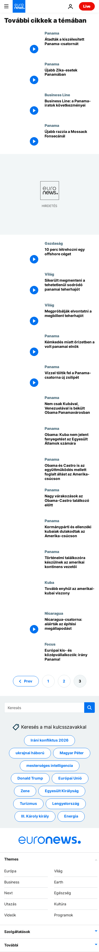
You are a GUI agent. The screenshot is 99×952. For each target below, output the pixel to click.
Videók (10, 915)
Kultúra (60, 904)
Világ (49, 274)
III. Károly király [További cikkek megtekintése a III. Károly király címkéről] (35, 816)
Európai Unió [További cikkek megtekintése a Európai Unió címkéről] (70, 778)
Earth (58, 881)
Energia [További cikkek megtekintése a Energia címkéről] (71, 816)
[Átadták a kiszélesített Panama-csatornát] (70, 46)
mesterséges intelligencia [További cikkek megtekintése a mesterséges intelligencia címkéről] (49, 765)
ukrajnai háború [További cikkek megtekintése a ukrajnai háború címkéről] (30, 753)
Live (87, 6)
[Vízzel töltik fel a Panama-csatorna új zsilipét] (70, 380)
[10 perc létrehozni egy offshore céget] (70, 256)
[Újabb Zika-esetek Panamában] (70, 77)
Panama (52, 33)
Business (11, 881)
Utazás (10, 904)
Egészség (62, 893)
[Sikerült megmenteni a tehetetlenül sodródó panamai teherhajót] (70, 287)
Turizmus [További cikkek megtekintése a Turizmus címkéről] (28, 803)
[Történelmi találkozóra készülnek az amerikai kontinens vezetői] (70, 565)
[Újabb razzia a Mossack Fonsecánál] (70, 138)
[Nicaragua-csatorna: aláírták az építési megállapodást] (70, 626)
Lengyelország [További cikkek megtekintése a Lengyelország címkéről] (65, 803)
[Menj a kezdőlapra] (19, 6)
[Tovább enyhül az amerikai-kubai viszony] (70, 595)
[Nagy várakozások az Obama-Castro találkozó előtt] (70, 503)
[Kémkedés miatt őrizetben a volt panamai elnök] (70, 349)
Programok (63, 915)
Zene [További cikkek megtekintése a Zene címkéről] (25, 790)
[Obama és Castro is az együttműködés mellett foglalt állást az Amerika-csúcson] (70, 472)
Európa (10, 871)
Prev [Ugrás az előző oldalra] (28, 681)
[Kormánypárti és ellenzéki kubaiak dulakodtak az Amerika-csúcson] (70, 534)
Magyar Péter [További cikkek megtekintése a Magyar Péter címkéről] (72, 753)
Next (8, 893)
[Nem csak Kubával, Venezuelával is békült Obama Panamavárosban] (70, 411)
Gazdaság (54, 243)
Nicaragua (54, 613)
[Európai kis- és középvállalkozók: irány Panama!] (70, 657)
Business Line (57, 95)
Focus (50, 644)
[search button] (89, 707)
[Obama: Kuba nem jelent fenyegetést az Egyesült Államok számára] (70, 441)
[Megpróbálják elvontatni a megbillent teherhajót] (70, 318)
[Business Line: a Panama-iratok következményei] (70, 108)
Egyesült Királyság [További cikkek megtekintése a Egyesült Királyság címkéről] (62, 790)
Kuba (49, 582)
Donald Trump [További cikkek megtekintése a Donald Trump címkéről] (30, 778)
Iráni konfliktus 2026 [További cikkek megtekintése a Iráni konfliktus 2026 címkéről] (49, 740)
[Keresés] (49, 707)
